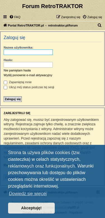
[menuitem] (14, 17)
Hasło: (8, 60)
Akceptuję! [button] (31, 208)
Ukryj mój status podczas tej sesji (29, 87)
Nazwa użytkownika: (18, 47)
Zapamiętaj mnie (18, 82)
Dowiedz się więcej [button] (28, 193)
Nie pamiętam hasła (17, 70)
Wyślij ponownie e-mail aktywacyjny (28, 75)
